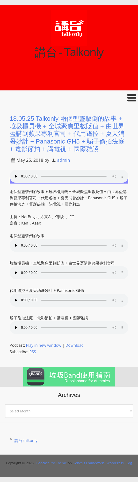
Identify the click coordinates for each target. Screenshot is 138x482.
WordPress (115, 463)
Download (74, 345)
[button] (69, 97)
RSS (32, 351)
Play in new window (43, 345)
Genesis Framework (88, 463)
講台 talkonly (26, 440)
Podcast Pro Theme (51, 463)
